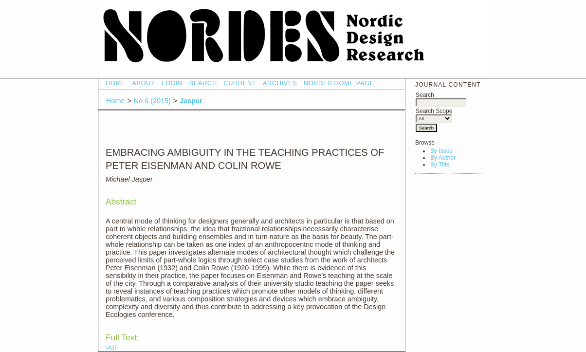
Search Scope (434, 115)
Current (239, 83)
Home (116, 83)
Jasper (191, 101)
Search (441, 99)
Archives (280, 83)
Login (172, 83)
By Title (439, 164)
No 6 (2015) (152, 101)
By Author (443, 157)
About (143, 83)
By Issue (441, 151)
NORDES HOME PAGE (339, 83)
